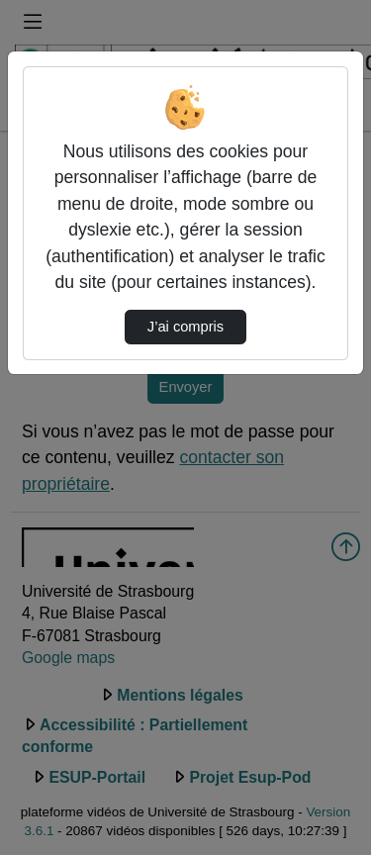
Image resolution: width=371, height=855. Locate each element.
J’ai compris (185, 326)
